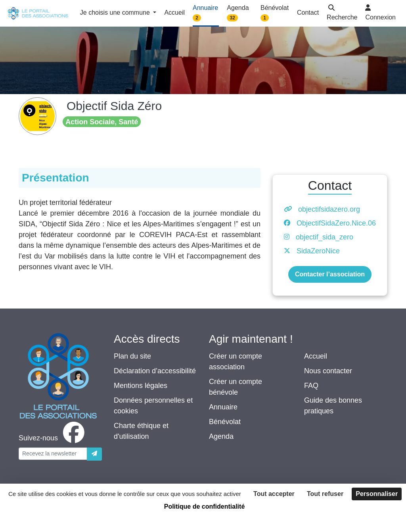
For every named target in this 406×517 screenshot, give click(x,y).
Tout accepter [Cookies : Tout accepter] (274, 493)
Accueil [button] (174, 12)
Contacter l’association (330, 274)
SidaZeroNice (318, 251)
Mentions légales (140, 386)
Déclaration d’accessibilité (155, 371)
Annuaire (223, 407)
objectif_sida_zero (324, 237)
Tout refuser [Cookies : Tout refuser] (325, 493)
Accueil (315, 356)
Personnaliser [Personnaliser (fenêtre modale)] (377, 493)
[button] (342, 13)
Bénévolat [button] (274, 12)
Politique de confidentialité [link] (204, 506)
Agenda (221, 436)
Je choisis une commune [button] (116, 12)
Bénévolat (225, 422)
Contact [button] (308, 12)
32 (232, 18)
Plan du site (132, 356)
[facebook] (53, 438)
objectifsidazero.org (329, 209)
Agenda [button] (238, 12)
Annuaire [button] (205, 12)
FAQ (311, 386)
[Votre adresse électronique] (53, 454)
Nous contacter (328, 371)
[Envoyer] (94, 454)
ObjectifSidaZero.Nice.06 (336, 223)
